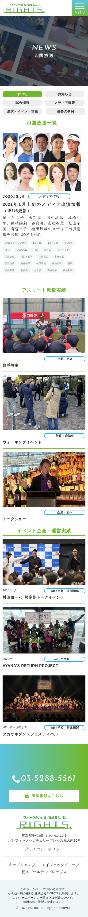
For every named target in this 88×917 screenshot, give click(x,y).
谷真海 (24, 270)
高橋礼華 (52, 270)
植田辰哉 (41, 263)
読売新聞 (9, 270)
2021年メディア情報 (16, 243)
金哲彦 (37, 270)
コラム (47, 250)
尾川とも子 (26, 256)
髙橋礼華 (68, 270)
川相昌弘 (43, 256)
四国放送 (9, 256)
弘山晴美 (9, 263)
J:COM (68, 243)
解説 (70, 263)
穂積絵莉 (56, 263)
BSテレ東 (53, 243)
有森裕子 (25, 263)
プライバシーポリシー (44, 849)
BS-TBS (37, 243)
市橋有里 (59, 256)
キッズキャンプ (22, 865)
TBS (35, 250)
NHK (7, 250)
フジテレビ (63, 250)
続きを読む (32, 234)
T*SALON (21, 250)
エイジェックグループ (60, 865)
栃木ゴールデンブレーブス (44, 872)
